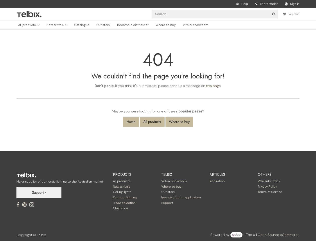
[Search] (273, 14)
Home (130, 121)
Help (241, 4)
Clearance (120, 208)
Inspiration (217, 181)
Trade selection (124, 203)
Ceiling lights (122, 192)
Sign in (291, 4)
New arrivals (121, 186)
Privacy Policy (267, 186)
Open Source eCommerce (279, 234)
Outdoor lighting (125, 197)
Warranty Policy (269, 181)
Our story (168, 192)
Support (39, 192)
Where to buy (179, 121)
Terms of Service (270, 192)
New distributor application (181, 197)
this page (213, 85)
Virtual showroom (174, 181)
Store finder (265, 4)
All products (152, 121)
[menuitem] (28, 25)
